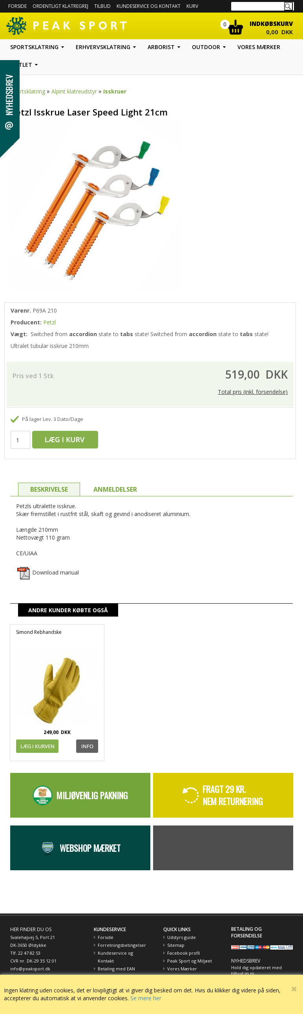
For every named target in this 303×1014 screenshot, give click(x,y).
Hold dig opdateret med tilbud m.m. (256, 971)
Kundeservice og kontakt (149, 6)
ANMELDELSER (115, 489)
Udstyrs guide (181, 937)
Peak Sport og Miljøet (189, 961)
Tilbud (102, 6)
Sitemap (175, 945)
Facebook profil (183, 953)
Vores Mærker (182, 969)
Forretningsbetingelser (122, 945)
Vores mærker (258, 47)
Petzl (49, 322)
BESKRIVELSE (49, 489)
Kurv (192, 6)
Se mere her (145, 998)
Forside (17, 6)
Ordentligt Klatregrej (60, 6)
